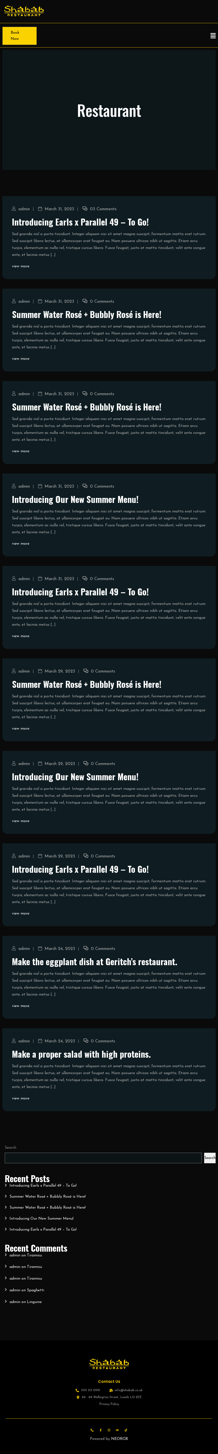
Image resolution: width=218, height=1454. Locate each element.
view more (20, 266)
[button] (213, 36)
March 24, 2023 (56, 949)
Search (10, 1148)
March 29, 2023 (56, 671)
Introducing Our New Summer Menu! (75, 499)
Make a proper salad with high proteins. (81, 1053)
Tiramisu (34, 1255)
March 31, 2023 (56, 209)
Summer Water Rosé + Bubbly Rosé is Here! (86, 314)
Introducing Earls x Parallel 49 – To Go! (80, 221)
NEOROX (119, 1439)
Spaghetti (35, 1290)
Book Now (15, 36)
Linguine (34, 1302)
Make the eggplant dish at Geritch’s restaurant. (94, 961)
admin (21, 209)
